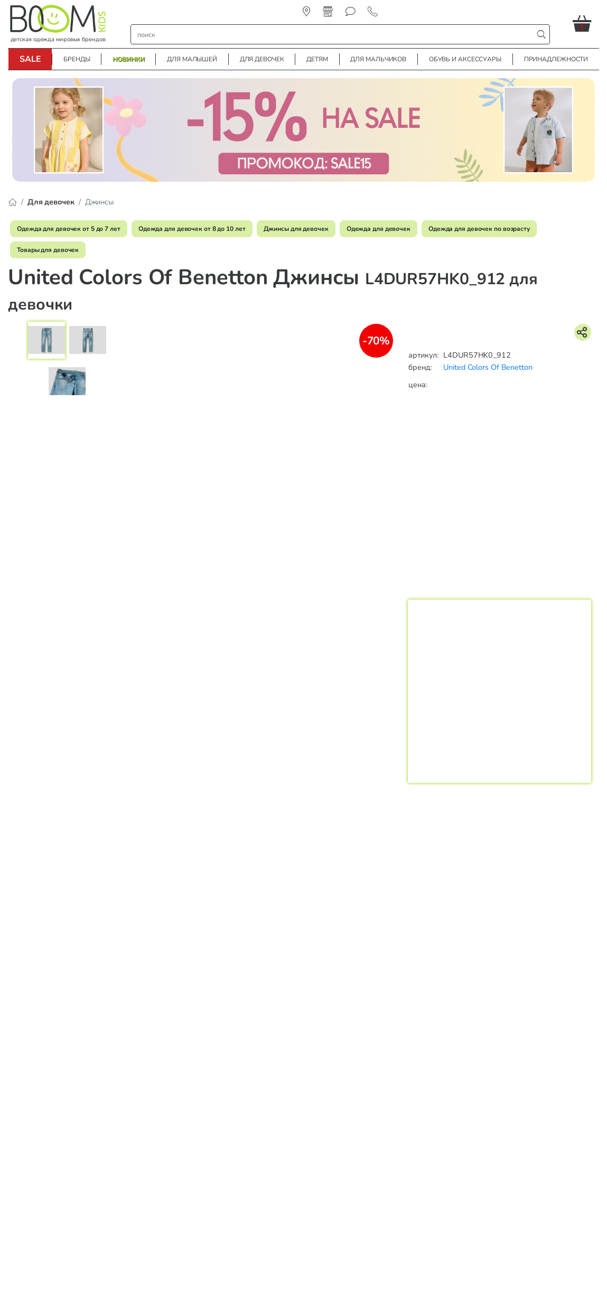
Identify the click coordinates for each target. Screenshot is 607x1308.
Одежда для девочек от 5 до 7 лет (68, 229)
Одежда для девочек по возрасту (479, 229)
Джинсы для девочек (296, 229)
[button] (586, 23)
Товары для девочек (48, 250)
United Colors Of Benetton (488, 367)
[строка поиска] (334, 34)
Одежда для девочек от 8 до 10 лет (192, 229)
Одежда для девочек (378, 229)
